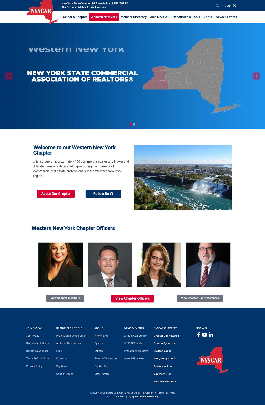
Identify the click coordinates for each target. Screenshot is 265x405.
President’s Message (136, 351)
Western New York (104, 17)
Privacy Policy (34, 366)
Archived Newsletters (68, 343)
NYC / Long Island (164, 358)
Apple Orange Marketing (145, 396)
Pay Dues (61, 366)
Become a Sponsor (37, 351)
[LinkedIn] (211, 335)
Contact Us (100, 366)
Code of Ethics (64, 374)
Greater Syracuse (164, 343)
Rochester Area (163, 366)
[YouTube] (204, 335)
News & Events (226, 17)
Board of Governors (105, 358)
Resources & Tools (186, 17)
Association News (134, 358)
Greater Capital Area (166, 336)
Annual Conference (135, 336)
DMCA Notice (101, 374)
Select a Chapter (75, 17)
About (208, 17)
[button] (217, 5)
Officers (98, 351)
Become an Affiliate (37, 343)
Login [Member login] (230, 5)
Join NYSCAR (159, 17)
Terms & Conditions (37, 358)
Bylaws (98, 343)
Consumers (63, 358)
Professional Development (72, 336)
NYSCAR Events (133, 343)
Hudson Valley (162, 351)
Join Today (32, 336)
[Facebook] (198, 335)
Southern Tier (162, 374)
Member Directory (134, 17)
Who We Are (101, 336)
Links (59, 351)
